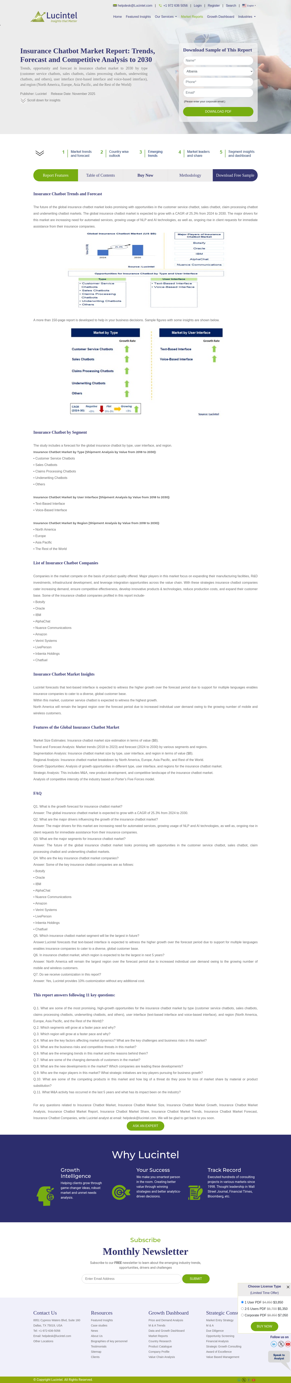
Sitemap (96, 1351)
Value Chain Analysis (162, 1357)
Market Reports (192, 16)
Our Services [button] (164, 16)
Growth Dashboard (220, 16)
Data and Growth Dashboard (167, 1330)
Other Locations (43, 1341)
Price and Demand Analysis (166, 1320)
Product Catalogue (160, 1346)
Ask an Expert (145, 1126)
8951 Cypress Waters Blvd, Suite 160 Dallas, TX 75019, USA (56, 1323)
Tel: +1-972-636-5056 (46, 1330)
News (94, 1330)
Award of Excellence (219, 1351)
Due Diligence (215, 1330)
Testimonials (98, 1346)
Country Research (160, 1341)
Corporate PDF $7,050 (266, 1315)
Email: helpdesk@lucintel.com (52, 1336)
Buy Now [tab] (145, 175)
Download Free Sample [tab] (235, 175)
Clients (95, 1357)
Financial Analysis (217, 1341)
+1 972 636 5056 (173, 5)
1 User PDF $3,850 (264, 1302)
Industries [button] (245, 16)
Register (214, 5)
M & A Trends (157, 1325)
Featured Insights (138, 16)
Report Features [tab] (56, 175)
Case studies (99, 1325)
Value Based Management (222, 1357)
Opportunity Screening (220, 1336)
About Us (97, 1336)
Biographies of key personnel (109, 1341)
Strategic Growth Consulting (223, 1346)
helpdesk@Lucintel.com (132, 5)
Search (231, 5)
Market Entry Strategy (219, 1320)
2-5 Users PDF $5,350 (266, 1308)
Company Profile (159, 1351)
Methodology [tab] (190, 175)
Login (198, 5)
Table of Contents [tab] (100, 175)
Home (117, 16)
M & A (210, 1325)
